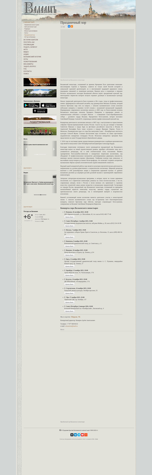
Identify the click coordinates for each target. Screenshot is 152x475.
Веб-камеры (28, 64)
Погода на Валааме (31, 211)
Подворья (27, 29)
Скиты (26, 33)
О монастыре (29, 22)
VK (79, 317)
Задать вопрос (30, 66)
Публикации (29, 45)
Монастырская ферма (30, 31)
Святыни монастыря (30, 27)
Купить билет (69, 217)
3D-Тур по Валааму (29, 37)
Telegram (74, 317)
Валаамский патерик (32, 57)
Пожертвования (30, 62)
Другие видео (28, 207)
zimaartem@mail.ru (71, 326)
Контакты (28, 71)
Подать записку (30, 47)
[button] (26, 148)
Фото (26, 49)
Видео (26, 52)
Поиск (26, 74)
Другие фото (28, 168)
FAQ (25, 69)
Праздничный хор (29, 35)
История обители (31, 40)
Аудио (26, 54)
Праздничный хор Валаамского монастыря (72, 422)
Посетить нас (29, 42)
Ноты (26, 59)
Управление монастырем (31, 24)
